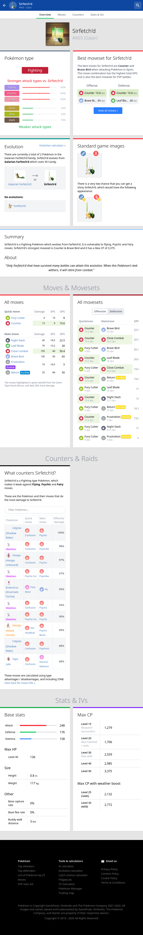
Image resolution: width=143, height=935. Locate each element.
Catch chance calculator (73, 875)
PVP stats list (25, 884)
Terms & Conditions (113, 882)
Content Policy (110, 873)
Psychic (11, 93)
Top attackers (26, 866)
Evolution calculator (71, 870)
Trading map (66, 893)
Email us (111, 861)
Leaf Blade (123, 100)
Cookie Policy (109, 878)
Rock (12, 108)
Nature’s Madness (44, 662)
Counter (89, 93)
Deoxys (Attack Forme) (13, 630)
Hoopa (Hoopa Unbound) (13, 560)
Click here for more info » (19, 683)
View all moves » (108, 110)
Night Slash (18, 340)
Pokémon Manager (70, 888)
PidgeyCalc (65, 879)
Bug (12, 114)
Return (20, 372)
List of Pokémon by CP (31, 875)
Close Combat (19, 351)
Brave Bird (91, 100)
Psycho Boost (43, 630)
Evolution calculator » (52, 145)
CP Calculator (67, 884)
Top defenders (26, 870)
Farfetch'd (17, 206)
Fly (43, 589)
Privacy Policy (109, 869)
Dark (12, 120)
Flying (12, 87)
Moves (62, 14)
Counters (78, 14)
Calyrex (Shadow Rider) (13, 532)
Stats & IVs (97, 14)
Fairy (12, 99)
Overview (45, 14)
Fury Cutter (18, 318)
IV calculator (66, 866)
